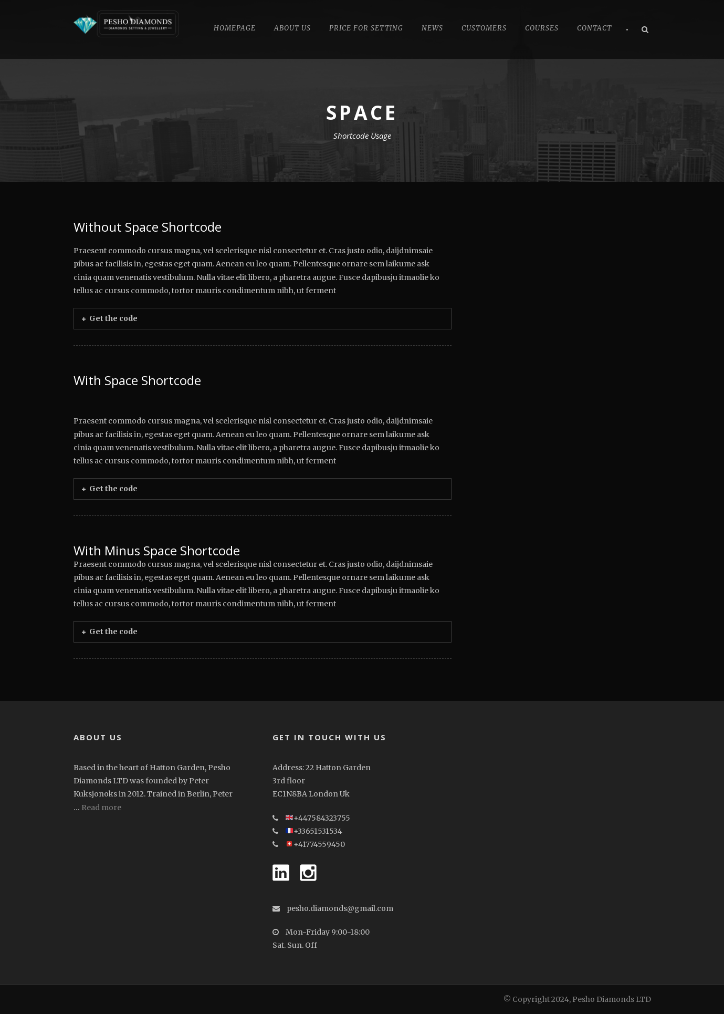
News (432, 28)
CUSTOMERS (484, 28)
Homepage (235, 28)
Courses (542, 28)
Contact (594, 28)
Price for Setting (366, 28)
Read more (101, 807)
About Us (292, 28)
